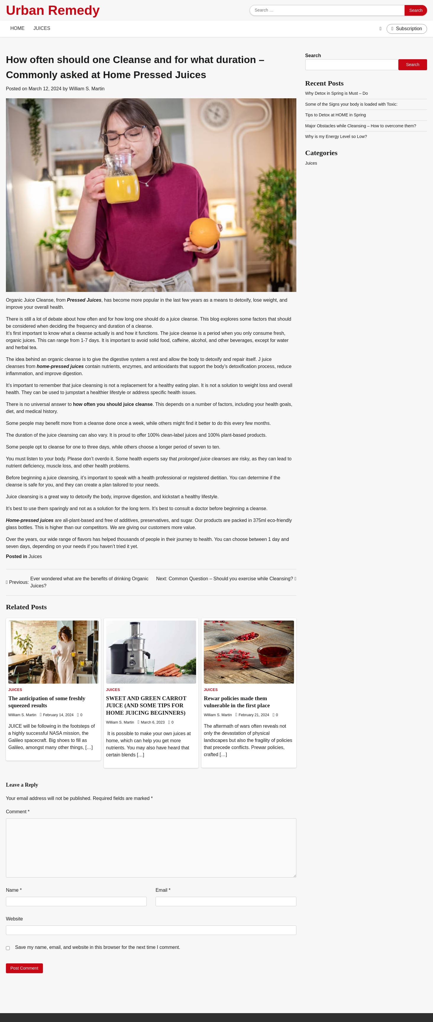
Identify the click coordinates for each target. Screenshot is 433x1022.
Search (313, 55)
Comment (18, 811)
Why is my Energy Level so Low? (336, 136)
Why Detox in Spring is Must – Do (336, 93)
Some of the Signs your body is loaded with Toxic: (351, 104)
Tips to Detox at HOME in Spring (335, 115)
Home (17, 28)
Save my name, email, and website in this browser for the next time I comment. (97, 947)
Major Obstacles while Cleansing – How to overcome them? (361, 125)
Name (14, 890)
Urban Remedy (53, 10)
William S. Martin (86, 88)
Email (163, 890)
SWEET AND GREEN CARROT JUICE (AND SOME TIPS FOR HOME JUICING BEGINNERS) (146, 705)
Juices (41, 28)
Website (14, 918)
